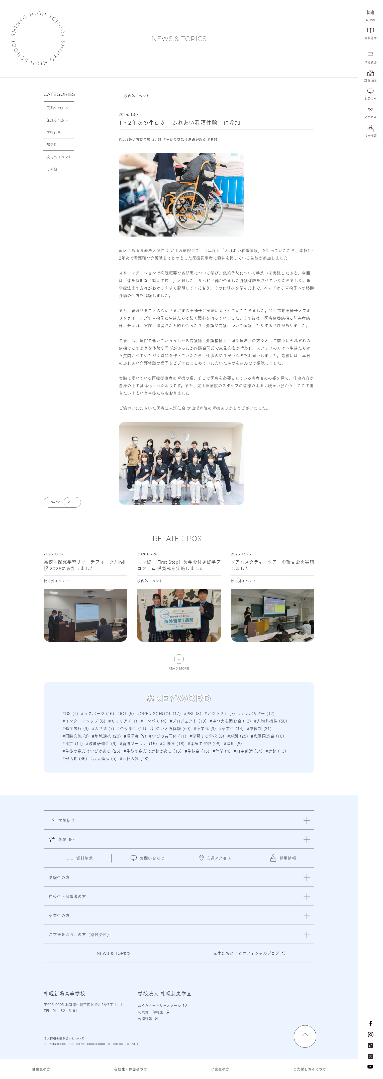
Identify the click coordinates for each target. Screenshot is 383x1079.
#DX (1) (70, 713)
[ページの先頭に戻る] (305, 1036)
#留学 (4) (222, 751)
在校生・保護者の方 (130, 1069)
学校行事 (53, 132)
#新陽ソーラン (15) (138, 743)
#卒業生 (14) (231, 728)
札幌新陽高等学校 (38, 38)
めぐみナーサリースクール (159, 1005)
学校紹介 (62, 823)
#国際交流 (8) (75, 736)
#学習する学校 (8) (206, 736)
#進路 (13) (275, 751)
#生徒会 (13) (197, 751)
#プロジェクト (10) (188, 721)
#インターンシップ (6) (83, 721)
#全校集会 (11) (131, 728)
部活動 (51, 144)
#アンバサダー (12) (256, 713)
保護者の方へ (57, 120)
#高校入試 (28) (134, 758)
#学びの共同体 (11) (167, 736)
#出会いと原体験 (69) (169, 728)
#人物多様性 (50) (270, 721)
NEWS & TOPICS (179, 39)
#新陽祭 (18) (172, 743)
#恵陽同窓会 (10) (267, 736)
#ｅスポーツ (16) (97, 713)
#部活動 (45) (74, 758)
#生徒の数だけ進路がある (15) (153, 751)
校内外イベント (59, 156)
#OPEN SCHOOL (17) (159, 713)
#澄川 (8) (233, 743)
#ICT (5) (125, 713)
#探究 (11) (72, 743)
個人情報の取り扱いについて (64, 1038)
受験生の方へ (57, 107)
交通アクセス (215, 858)
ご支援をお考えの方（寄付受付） (80, 934)
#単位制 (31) (259, 728)
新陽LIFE (62, 842)
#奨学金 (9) (135, 736)
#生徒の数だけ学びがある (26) (91, 751)
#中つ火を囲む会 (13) (230, 721)
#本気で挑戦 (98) (204, 743)
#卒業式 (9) (205, 728)
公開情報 (145, 1018)
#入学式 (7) (103, 728)
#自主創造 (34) (248, 751)
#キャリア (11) (122, 721)
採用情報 (283, 857)
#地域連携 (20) (106, 736)
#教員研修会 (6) (101, 743)
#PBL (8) (193, 713)
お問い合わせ (148, 858)
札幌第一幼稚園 (150, 1012)
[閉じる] (307, 820)
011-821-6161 (64, 1010)
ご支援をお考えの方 (309, 1069)
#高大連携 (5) (103, 758)
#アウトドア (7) (220, 713)
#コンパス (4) (153, 721)
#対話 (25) (237, 736)
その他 (51, 169)
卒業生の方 (220, 1069)
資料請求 (80, 858)
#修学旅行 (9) (75, 728)
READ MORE (179, 668)
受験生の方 (41, 1069)
